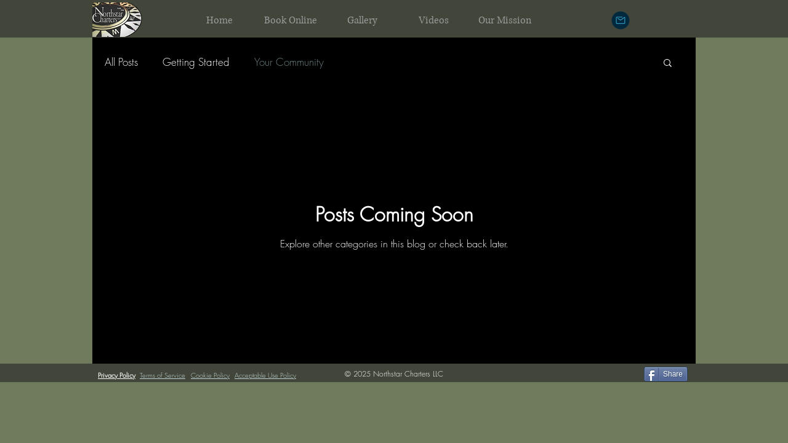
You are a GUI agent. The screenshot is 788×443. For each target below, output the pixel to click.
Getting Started (196, 62)
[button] (667, 63)
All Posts (121, 62)
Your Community (289, 62)
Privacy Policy (116, 375)
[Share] (666, 374)
